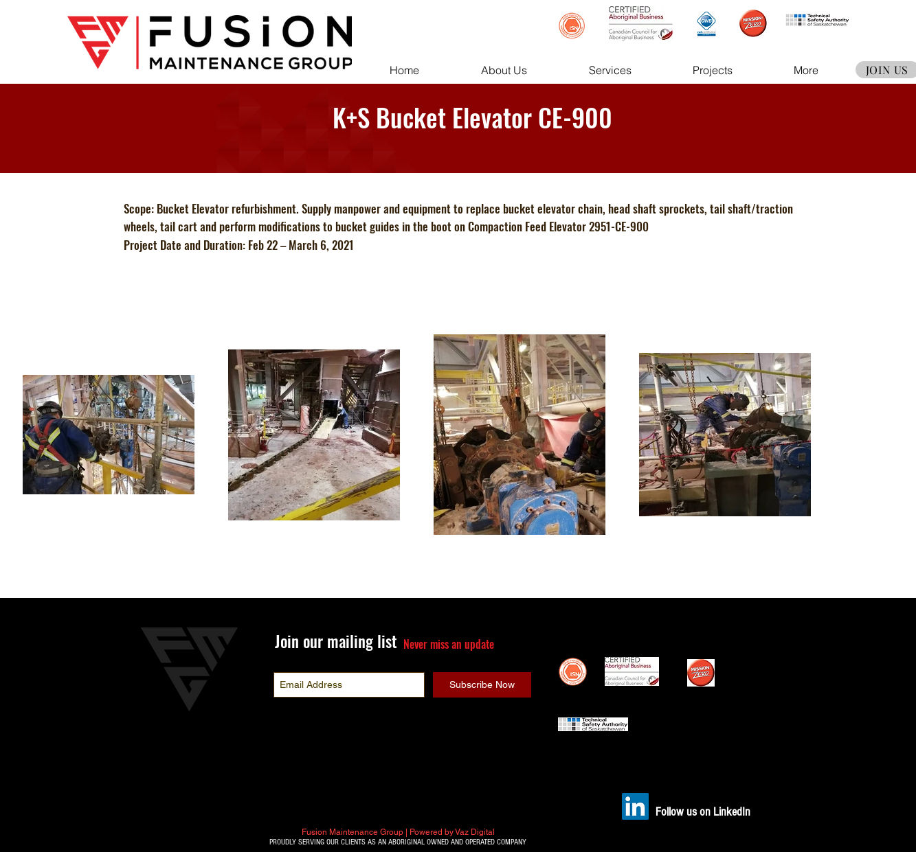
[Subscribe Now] (482, 685)
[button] (504, 70)
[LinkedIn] (635, 806)
